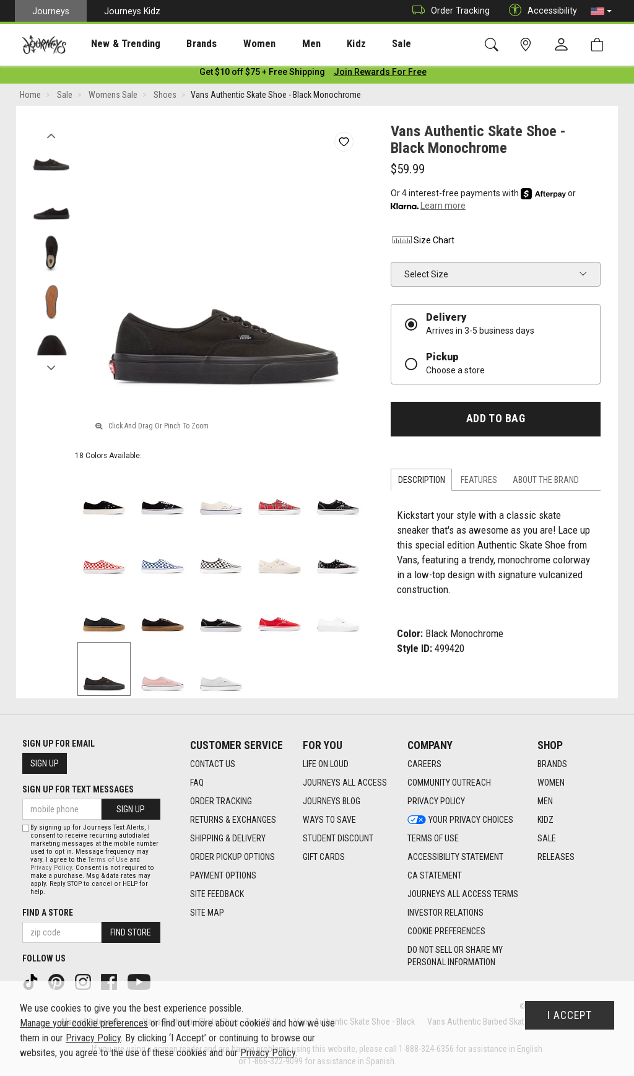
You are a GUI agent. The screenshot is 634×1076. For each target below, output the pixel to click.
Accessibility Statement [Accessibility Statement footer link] (455, 857)
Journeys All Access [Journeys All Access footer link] (345, 782)
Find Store (130, 932)
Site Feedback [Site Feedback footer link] (217, 894)
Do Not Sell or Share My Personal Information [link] (455, 956)
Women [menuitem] (233, 44)
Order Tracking (448, 11)
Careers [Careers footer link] (424, 764)
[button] (601, 11)
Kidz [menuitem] (318, 44)
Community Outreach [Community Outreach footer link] (449, 782)
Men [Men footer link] (545, 801)
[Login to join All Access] (262, 74)
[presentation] (114, 44)
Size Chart (422, 243)
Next (51, 367)
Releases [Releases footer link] (556, 857)
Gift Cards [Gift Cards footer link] (324, 857)
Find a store (47, 913)
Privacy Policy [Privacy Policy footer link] (436, 801)
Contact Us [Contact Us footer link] (212, 764)
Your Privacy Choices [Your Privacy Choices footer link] (460, 820)
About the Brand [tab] (546, 482)
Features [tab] (479, 482)
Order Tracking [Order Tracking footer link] (221, 801)
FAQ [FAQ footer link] (197, 782)
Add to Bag (495, 421)
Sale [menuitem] (358, 44)
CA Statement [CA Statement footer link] (434, 875)
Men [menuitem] (278, 44)
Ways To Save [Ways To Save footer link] (329, 820)
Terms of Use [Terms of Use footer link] (433, 838)
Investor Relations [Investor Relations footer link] (445, 913)
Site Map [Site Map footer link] (207, 913)
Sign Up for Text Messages (78, 789)
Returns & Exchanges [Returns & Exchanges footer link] (233, 820)
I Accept (569, 1015)
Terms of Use (108, 860)
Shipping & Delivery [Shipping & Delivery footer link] (228, 838)
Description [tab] (421, 482)
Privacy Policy (51, 868)
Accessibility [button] (540, 11)
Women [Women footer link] (551, 782)
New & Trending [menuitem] (114, 44)
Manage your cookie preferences (84, 1023)
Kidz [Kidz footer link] (545, 820)
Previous (51, 135)
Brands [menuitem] (182, 44)
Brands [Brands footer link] (552, 764)
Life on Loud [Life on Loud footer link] (326, 764)
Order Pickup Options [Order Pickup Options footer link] (232, 857)
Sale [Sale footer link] (546, 838)
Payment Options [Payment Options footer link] (223, 875)
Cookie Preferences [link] (446, 931)
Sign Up (44, 763)
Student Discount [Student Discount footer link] (338, 838)
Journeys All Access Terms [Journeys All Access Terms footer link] (462, 894)
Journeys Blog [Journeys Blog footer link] (331, 801)
